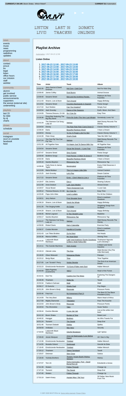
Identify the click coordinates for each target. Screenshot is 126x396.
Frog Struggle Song (74, 198)
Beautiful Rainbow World (76, 130)
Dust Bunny (71, 93)
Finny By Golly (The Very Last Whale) (81, 117)
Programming (9, 51)
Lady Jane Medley (74, 185)
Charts (6, 121)
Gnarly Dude (71, 136)
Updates (7, 56)
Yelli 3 (69, 271)
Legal (5, 71)
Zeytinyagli (71, 344)
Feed (5, 144)
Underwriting (9, 105)
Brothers (70, 318)
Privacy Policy (81, 393)
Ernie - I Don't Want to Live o (78, 178)
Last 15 (6, 113)
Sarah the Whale (73, 202)
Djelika (69, 325)
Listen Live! (42, 30)
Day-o (69, 182)
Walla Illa (70, 280)
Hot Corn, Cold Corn (74, 88)
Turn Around (71, 101)
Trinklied (70, 341)
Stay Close (71, 354)
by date (6, 116)
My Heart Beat (72, 237)
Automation (40, 54)
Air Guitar (70, 207)
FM (4, 68)
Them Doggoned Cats (75, 188)
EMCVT (6, 66)
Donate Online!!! (86, 30)
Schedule (7, 128)
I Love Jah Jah (72, 311)
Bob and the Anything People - (78, 97)
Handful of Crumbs (74, 229)
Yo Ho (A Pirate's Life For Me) (78, 133)
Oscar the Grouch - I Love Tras (79, 149)
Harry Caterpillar (73, 225)
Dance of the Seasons (75, 110)
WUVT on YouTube (11, 139)
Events (6, 43)
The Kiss (70, 251)
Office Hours (8, 76)
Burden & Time (72, 315)
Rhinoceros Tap (73, 162)
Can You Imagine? (74, 107)
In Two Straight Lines (75, 214)
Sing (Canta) (71, 153)
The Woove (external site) (15, 103)
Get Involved (9, 93)
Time (68, 258)
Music (6, 46)
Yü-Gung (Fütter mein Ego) (77, 267)
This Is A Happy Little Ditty (77, 170)
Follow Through (73, 367)
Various (69, 123)
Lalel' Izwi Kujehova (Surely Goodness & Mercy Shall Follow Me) (81, 241)
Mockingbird (71, 166)
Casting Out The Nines (75, 276)
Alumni (6, 91)
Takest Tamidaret (73, 350)
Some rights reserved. (68, 393)
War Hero (70, 328)
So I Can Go (71, 113)
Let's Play (70, 173)
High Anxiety (71, 246)
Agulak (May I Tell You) (75, 377)
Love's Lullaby (72, 194)
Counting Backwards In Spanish (79, 104)
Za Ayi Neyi (71, 233)
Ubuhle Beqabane (74, 332)
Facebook (7, 141)
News (5, 48)
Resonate (70, 289)
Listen (5, 73)
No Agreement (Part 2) (75, 294)
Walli (68, 283)
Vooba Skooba (72, 262)
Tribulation (71, 301)
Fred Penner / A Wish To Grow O (79, 156)
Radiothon (7, 53)
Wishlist (6, 83)
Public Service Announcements (11, 97)
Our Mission (8, 78)
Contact (6, 63)
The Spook (71, 321)
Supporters (8, 101)
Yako (68, 307)
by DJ (5, 118)
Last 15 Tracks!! (63, 30)
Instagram (8, 136)
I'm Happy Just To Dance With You (80, 144)
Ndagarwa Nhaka (73, 255)
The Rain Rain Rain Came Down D (80, 127)
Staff (5, 80)
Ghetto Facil (71, 286)
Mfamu (69, 298)
